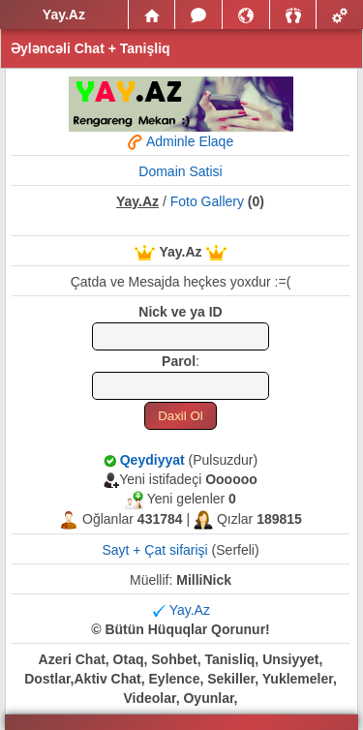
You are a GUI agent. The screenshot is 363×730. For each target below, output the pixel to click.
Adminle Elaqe (180, 145)
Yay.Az (189, 610)
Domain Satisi (180, 171)
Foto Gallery (207, 201)
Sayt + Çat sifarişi (154, 550)
